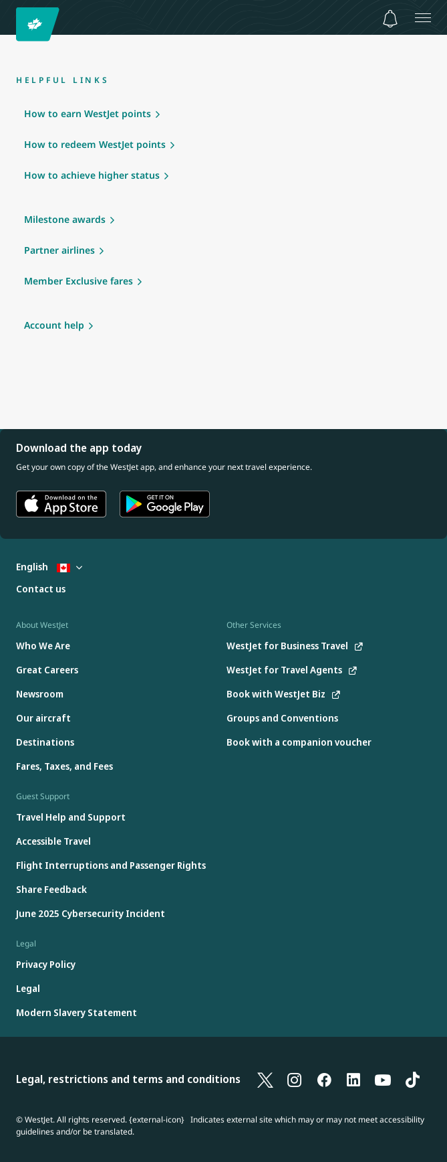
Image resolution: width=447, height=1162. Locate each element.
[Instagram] (295, 1079)
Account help (54, 325)
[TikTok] (412, 1079)
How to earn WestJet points (87, 113)
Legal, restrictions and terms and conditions (128, 1079)
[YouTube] (383, 1079)
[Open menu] (423, 17)
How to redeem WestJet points (95, 144)
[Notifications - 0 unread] (390, 18)
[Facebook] (324, 1079)
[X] (265, 1079)
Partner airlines (59, 250)
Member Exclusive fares (78, 280)
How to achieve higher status (92, 175)
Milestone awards (65, 219)
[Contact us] (40, 589)
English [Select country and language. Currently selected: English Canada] (49, 566)
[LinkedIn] (353, 1079)
